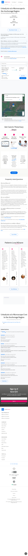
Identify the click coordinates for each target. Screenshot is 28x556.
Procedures (4, 455)
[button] (14, 35)
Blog (2, 448)
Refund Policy (4, 442)
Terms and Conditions (14, 491)
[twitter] (15, 464)
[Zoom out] (23, 115)
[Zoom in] (23, 113)
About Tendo (4, 425)
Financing (3, 440)
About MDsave (4, 423)
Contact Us (3, 431)
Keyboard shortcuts (9, 116)
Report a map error (22, 116)
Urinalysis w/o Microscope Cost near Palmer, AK (11, 322)
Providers (3, 457)
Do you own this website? (8, 99)
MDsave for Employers (5, 418)
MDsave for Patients (5, 414)
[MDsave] (6, 2)
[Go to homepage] (6, 409)
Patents (14, 495)
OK (19, 99)
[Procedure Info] (17, 17)
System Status (14, 497)
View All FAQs (14, 234)
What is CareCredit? (13, 58)
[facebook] (11, 464)
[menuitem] (14, 2)
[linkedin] (17, 464)
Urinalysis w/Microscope (12, 51)
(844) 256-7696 (4, 433)
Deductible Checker (5, 446)
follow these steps (7, 217)
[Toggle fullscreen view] (23, 95)
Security (14, 493)
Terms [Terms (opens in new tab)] (19, 116)
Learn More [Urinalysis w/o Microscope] (23, 75)
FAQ (2, 444)
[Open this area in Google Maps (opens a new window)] (3, 116)
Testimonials (4, 450)
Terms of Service (22, 403)
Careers (3, 429)
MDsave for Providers (5, 416)
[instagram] (13, 464)
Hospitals (3, 459)
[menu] (19, 2)
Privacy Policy (16, 403)
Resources (3, 427)
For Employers (20, 2)
